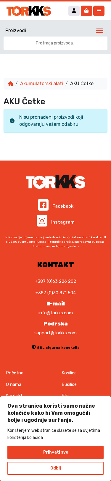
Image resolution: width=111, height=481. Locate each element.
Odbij (55, 468)
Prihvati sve (55, 452)
